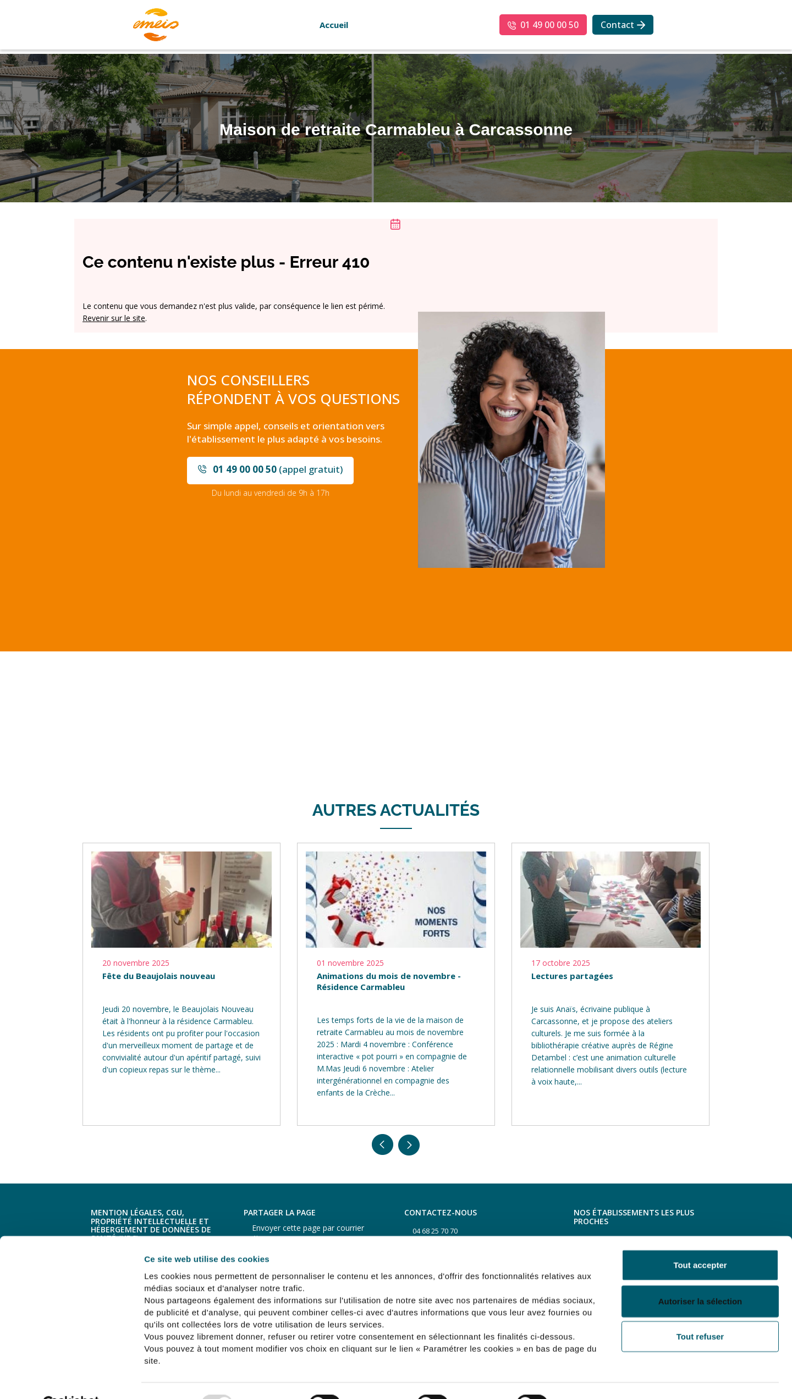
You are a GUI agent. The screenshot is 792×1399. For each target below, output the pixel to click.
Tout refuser (700, 1309)
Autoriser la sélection (700, 1274)
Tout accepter (700, 1238)
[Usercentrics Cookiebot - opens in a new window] (71, 1377)
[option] (181, 984)
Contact (617, 25)
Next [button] (409, 1145)
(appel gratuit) (278, 469)
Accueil (334, 24)
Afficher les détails (606, 1377)
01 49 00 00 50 (549, 25)
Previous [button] (383, 1145)
